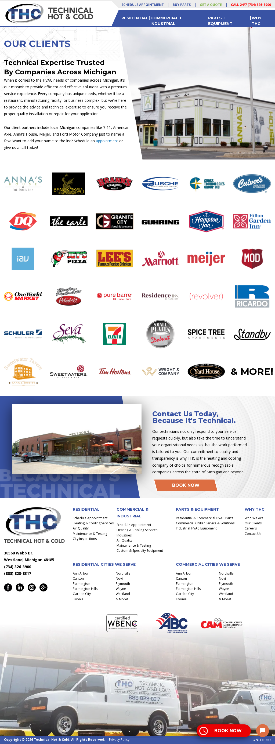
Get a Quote (211, 4)
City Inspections (85, 538)
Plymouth (123, 583)
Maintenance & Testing (90, 533)
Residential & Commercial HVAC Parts (204, 518)
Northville (123, 573)
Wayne (121, 588)
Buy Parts (182, 4)
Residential (134, 18)
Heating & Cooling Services (93, 523)
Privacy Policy (119, 739)
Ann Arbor (81, 573)
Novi (119, 578)
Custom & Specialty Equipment (140, 550)
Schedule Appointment (142, 4)
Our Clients (253, 523)
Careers (251, 528)
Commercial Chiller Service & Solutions (205, 523)
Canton (78, 578)
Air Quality (81, 528)
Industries (124, 535)
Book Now (186, 485)
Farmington (81, 583)
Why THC (257, 21)
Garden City (82, 593)
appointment (107, 140)
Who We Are (254, 518)
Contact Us (253, 533)
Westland (123, 593)
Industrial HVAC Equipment (196, 528)
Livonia (78, 599)
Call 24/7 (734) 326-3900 (251, 4)
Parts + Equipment (220, 21)
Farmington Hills (85, 588)
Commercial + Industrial (166, 21)
